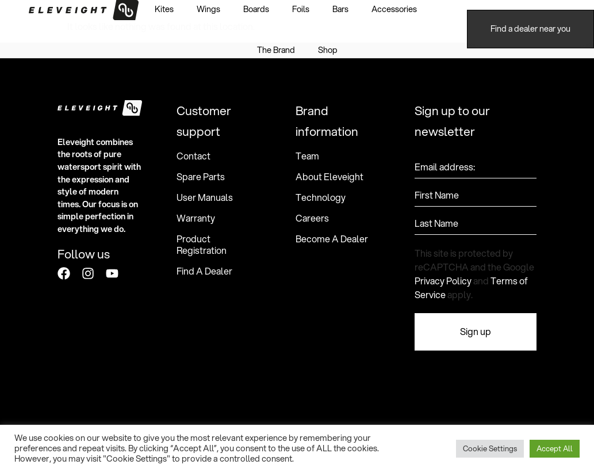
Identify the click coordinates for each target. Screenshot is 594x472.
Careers (312, 218)
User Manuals (205, 197)
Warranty (196, 218)
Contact (193, 156)
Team (307, 156)
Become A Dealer (332, 239)
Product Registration (202, 244)
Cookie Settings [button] (490, 448)
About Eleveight (329, 176)
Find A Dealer (204, 271)
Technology (321, 197)
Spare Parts (201, 176)
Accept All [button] (554, 448)
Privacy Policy (443, 280)
